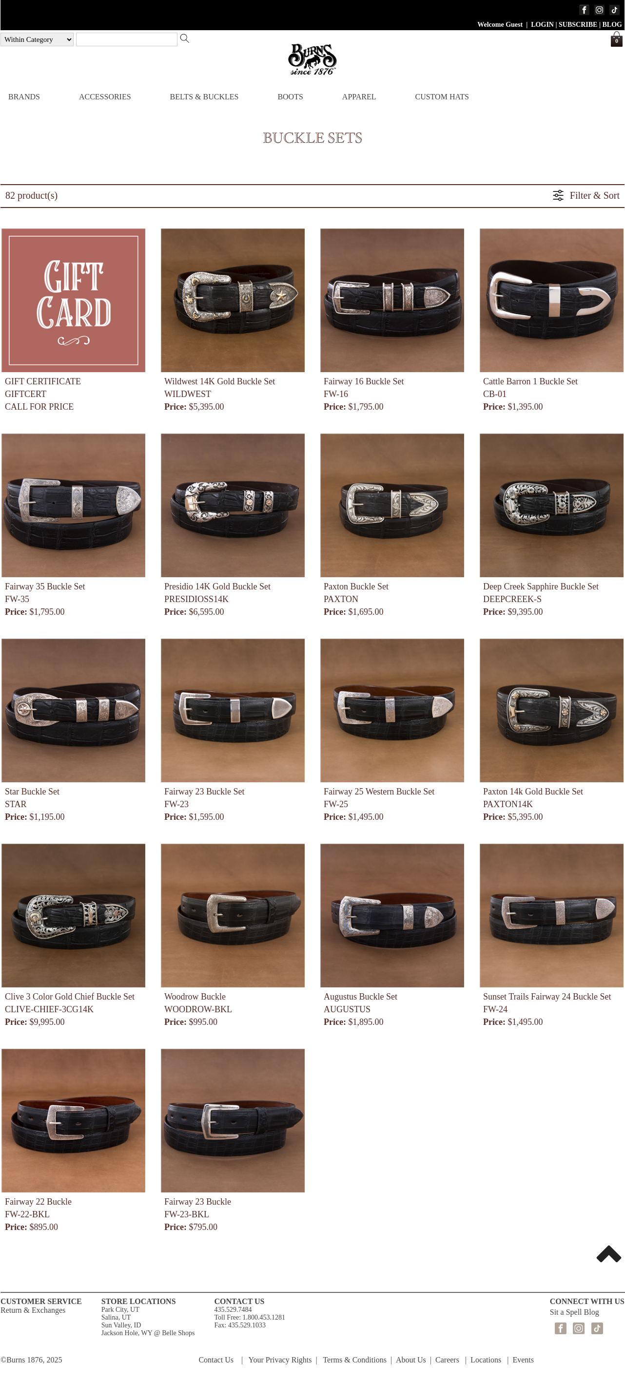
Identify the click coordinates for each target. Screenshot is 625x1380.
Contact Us (216, 1360)
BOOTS (290, 97)
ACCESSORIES (105, 97)
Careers (447, 1360)
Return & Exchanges (32, 1310)
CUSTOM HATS (442, 97)
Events (523, 1360)
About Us (411, 1360)
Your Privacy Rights (280, 1360)
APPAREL (359, 97)
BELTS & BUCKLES (204, 97)
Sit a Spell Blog (574, 1312)
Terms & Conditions (354, 1360)
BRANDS (24, 97)
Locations (485, 1360)
